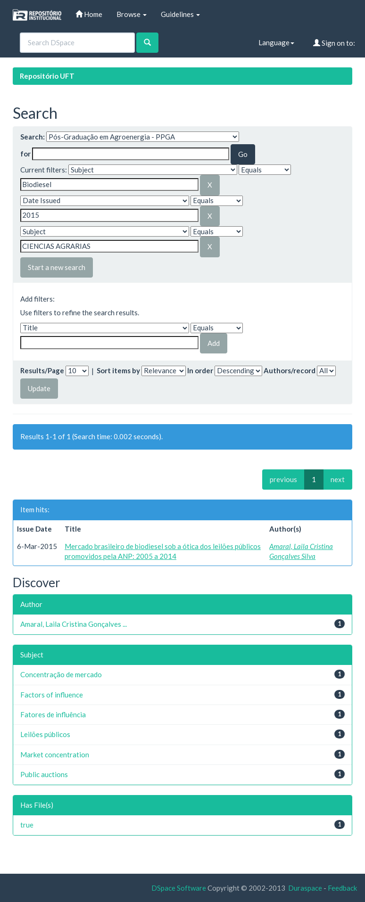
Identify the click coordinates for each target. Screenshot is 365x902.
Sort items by (118, 370)
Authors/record (289, 370)
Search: (32, 136)
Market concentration (54, 754)
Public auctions (44, 774)
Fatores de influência (53, 714)
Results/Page (42, 370)
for (25, 153)
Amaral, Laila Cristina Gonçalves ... (73, 624)
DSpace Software (178, 888)
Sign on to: (334, 43)
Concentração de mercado (61, 674)
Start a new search (56, 267)
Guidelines (180, 14)
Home (88, 14)
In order (200, 370)
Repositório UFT (47, 76)
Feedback (342, 888)
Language (276, 42)
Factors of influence (51, 694)
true (26, 824)
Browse (131, 14)
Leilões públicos (45, 734)
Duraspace (305, 888)
